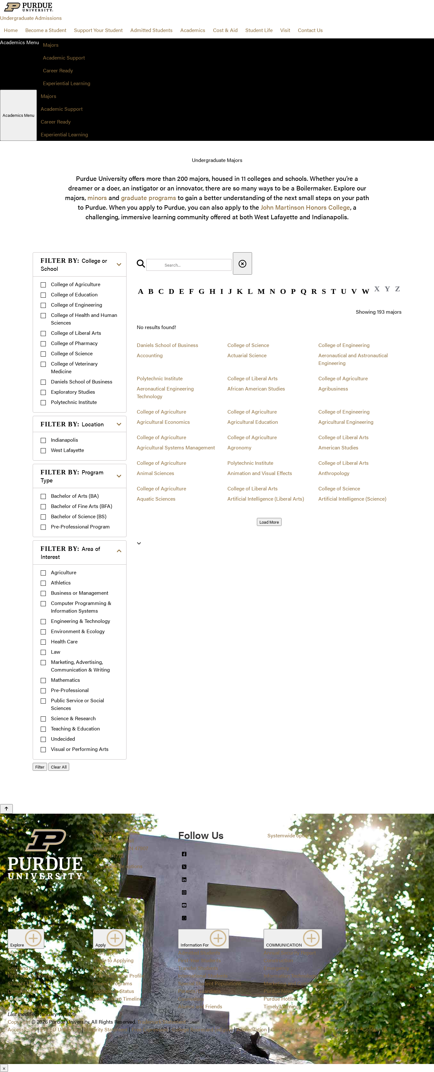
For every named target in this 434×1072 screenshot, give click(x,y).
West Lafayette (67, 450)
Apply (109, 939)
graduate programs (148, 197)
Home (11, 30)
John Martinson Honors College (305, 207)
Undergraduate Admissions (31, 17)
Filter (40, 767)
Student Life (259, 30)
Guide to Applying (113, 960)
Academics (192, 30)
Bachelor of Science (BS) (78, 516)
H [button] (212, 291)
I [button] (221, 291)
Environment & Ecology (78, 631)
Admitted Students (151, 30)
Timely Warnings (282, 1006)
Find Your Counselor (31, 1006)
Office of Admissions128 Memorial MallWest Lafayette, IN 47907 (120, 840)
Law (55, 651)
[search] (189, 265)
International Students (203, 975)
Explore (26, 939)
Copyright (19, 1021)
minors (97, 197)
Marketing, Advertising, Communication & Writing (80, 665)
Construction (278, 960)
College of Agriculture (75, 284)
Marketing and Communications (300, 983)
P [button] (293, 291)
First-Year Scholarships (34, 975)
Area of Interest (70, 552)
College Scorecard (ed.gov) (202, 1029)
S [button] (324, 291)
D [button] (171, 291)
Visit (285, 30)
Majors (51, 44)
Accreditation (252, 1029)
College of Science (72, 353)
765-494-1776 (108, 855)
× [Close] (4, 1068)
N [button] (272, 291)
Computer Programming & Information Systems (81, 606)
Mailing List (21, 998)
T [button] (333, 291)
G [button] (202, 291)
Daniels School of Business (81, 381)
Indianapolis (64, 439)
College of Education (74, 294)
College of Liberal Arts (76, 332)
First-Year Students (199, 960)
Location (72, 424)
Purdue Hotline (281, 998)
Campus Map (23, 991)
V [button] (354, 291)
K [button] (240, 291)
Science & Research (73, 718)
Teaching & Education (75, 728)
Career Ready (58, 70)
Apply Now (105, 952)
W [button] (365, 291)
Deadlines (104, 967)
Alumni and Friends (200, 1006)
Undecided (63, 738)
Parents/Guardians (199, 991)
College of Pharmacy (74, 343)
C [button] (161, 291)
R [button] (314, 291)
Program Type (72, 476)
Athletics (61, 582)
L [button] (250, 291)
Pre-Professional (70, 690)
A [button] (140, 291)
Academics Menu (18, 115)
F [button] (191, 291)
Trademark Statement (161, 1021)
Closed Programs (112, 983)
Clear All (59, 767)
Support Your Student (98, 30)
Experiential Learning (66, 83)
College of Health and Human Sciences (84, 318)
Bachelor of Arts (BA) (75, 495)
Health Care (64, 641)
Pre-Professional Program (80, 526)
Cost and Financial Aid (33, 967)
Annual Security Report (290, 952)
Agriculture (63, 572)
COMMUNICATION (293, 939)
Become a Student (45, 30)
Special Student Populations (210, 983)
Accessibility (22, 1029)
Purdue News (279, 991)
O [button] (283, 291)
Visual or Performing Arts (80, 749)
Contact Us (310, 30)
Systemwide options (120, 866)
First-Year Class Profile (118, 975)
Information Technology (290, 975)
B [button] (150, 291)
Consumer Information (296, 1029)
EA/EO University (60, 1029)
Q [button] (303, 291)
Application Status (113, 991)
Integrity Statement (106, 1029)
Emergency (276, 967)
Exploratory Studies (73, 391)
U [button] (343, 291)
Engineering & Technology (80, 621)
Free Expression (150, 1029)
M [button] (261, 291)
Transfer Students (198, 967)
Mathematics (65, 679)
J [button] (230, 291)
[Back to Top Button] (6, 809)
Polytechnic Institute (74, 402)
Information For (203, 939)
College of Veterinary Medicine (74, 367)
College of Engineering (76, 304)
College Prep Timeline (117, 998)
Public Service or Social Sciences (77, 704)
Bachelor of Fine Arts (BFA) (81, 506)
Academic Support (64, 57)
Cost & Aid (225, 30)
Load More (269, 522)
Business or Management (79, 592)
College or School (74, 264)
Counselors (191, 998)
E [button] (181, 291)
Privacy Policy (342, 1029)
